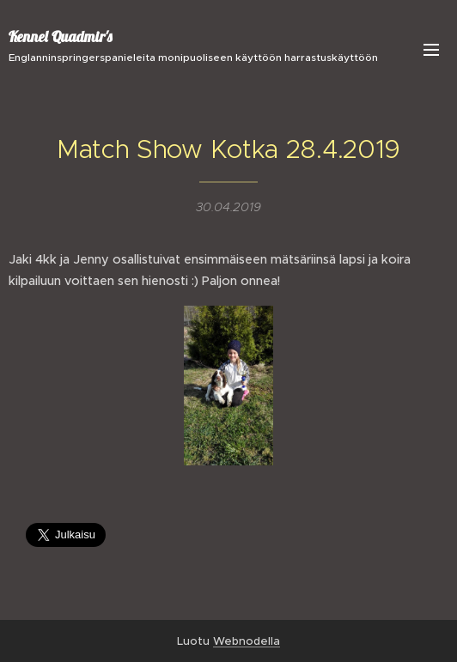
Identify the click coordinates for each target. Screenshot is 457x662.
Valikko (431, 50)
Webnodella (246, 641)
